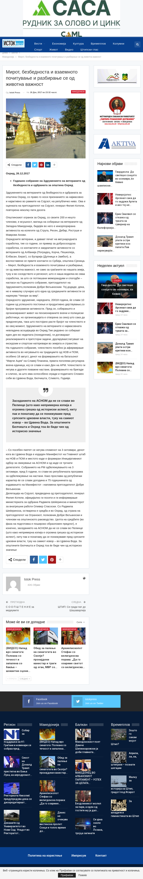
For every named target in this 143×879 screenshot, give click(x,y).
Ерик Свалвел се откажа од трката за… (125, 327)
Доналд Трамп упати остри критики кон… (124, 347)
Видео (69, 49)
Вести (38, 43)
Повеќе (82, 875)
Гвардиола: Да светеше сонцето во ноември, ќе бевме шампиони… (117, 178)
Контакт (101, 855)
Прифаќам (67, 875)
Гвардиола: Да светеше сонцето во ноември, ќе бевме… (117, 289)
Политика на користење (45, 855)
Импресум (78, 855)
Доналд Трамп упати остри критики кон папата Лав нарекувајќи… (115, 243)
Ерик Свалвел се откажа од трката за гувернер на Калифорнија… (116, 221)
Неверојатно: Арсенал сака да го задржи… (125, 307)
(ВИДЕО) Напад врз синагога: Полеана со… (124, 367)
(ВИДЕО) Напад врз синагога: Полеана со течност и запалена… (53, 745)
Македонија (78, 92)
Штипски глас (89, 49)
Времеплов (98, 43)
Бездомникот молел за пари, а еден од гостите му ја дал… (88, 807)
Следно (25, 679)
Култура (78, 43)
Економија (59, 43)
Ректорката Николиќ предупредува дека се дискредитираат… (18, 799)
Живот (53, 49)
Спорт (38, 49)
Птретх (12, 679)
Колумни (118, 43)
